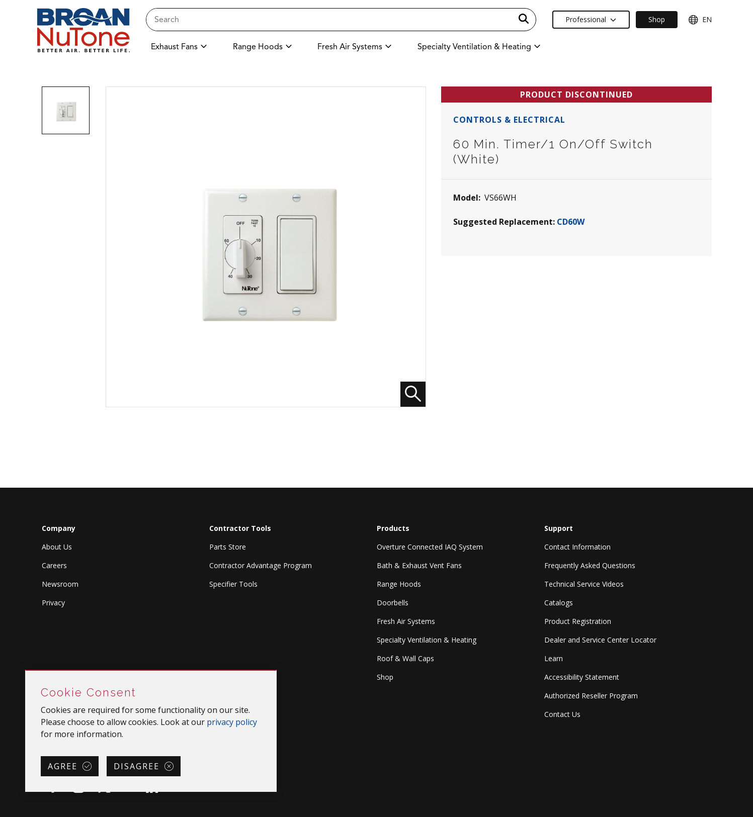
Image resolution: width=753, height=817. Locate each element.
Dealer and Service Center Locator (600, 640)
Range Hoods (399, 584)
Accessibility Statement (581, 677)
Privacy (53, 602)
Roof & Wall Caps (405, 658)
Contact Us (562, 714)
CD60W (570, 221)
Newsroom (60, 584)
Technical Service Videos (584, 584)
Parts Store (227, 547)
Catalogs (558, 602)
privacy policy (232, 722)
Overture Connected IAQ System (430, 547)
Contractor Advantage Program (260, 565)
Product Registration (577, 621)
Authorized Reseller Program (591, 695)
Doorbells (392, 602)
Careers (54, 565)
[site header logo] (83, 31)
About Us (57, 547)
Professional (590, 19)
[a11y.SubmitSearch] (524, 20)
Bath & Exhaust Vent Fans (419, 565)
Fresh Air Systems (406, 621)
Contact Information (577, 547)
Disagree (136, 766)
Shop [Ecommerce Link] (656, 19)
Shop (385, 677)
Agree (62, 766)
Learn (553, 658)
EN (700, 20)
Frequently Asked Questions (589, 565)
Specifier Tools (233, 584)
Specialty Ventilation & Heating (426, 640)
